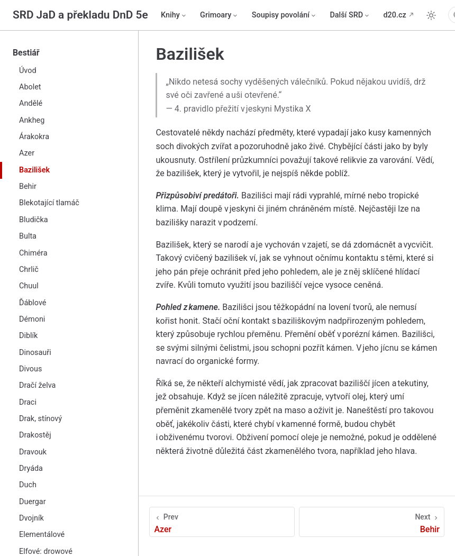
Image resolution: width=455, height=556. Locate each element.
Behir (28, 186)
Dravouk (33, 452)
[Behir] (371, 522)
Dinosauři (35, 352)
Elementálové (42, 534)
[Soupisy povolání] (284, 15)
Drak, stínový (40, 418)
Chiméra (33, 253)
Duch (28, 484)
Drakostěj (35, 435)
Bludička (33, 219)
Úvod (28, 70)
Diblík (28, 335)
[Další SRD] (350, 15)
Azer (26, 153)
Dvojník (31, 518)
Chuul (29, 285)
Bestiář (26, 53)
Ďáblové (32, 302)
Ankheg (31, 120)
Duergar (32, 501)
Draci (28, 402)
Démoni (32, 319)
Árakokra (34, 136)
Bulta (28, 236)
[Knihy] (174, 15)
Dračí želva (37, 385)
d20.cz (395, 15)
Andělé (30, 103)
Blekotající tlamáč (49, 202)
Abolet (30, 87)
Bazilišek (34, 170)
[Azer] (221, 522)
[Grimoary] (219, 15)
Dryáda (31, 468)
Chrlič (29, 269)
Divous (30, 368)
